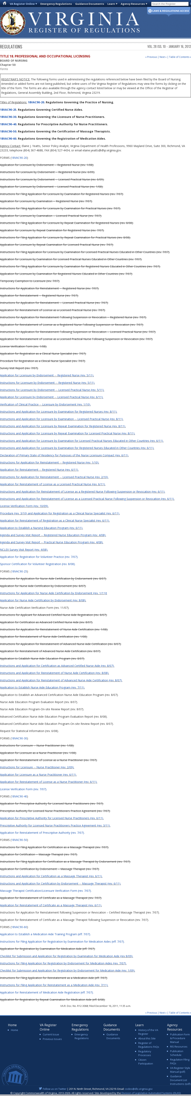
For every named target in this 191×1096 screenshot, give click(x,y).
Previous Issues (52, 1039)
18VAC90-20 (35, 102)
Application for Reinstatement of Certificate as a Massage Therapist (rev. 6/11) (50, 905)
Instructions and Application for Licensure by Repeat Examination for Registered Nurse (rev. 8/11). (63, 426)
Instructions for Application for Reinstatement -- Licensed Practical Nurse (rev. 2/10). (54, 477)
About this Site (147, 1038)
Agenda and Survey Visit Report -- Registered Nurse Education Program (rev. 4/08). (53, 535)
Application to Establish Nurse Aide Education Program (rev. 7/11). (42, 687)
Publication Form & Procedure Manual (180, 1038)
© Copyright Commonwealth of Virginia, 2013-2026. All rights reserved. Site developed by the (95, 1093)
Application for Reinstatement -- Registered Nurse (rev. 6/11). (39, 470)
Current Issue (51, 1034)
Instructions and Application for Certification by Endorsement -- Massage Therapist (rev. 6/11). (60, 883)
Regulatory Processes (144, 1053)
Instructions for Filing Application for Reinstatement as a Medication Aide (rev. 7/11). (54, 985)
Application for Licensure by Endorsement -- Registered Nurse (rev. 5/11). (47, 375)
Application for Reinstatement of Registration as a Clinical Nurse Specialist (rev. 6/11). (55, 520)
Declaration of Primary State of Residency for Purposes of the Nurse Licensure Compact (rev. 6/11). (64, 455)
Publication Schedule (176, 1053)
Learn (111, 4)
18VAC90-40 (8, 124)
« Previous (151, 57)
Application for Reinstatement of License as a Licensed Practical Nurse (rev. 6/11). (52, 484)
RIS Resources (178, 1046)
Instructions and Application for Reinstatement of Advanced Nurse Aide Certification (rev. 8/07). (61, 680)
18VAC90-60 (8, 138)
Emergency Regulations (56, 4)
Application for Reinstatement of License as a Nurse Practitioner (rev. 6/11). (48, 782)
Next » (163, 57)
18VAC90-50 (8, 131)
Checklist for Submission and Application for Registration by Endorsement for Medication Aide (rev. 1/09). (67, 970)
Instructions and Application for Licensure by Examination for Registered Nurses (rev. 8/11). (58, 411)
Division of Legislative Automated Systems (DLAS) (151, 1093)
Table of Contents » (180, 57)
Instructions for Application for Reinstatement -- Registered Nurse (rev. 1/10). (49, 462)
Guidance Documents (89, 4)
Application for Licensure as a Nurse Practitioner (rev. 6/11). (38, 774)
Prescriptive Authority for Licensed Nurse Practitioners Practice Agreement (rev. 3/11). (55, 825)
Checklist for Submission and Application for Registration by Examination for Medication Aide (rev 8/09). (66, 956)
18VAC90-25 (8, 109)
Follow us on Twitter (54, 1089)
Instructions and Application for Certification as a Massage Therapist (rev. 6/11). (51, 876)
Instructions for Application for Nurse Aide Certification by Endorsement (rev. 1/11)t (53, 593)
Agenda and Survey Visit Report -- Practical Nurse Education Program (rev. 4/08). (51, 542)
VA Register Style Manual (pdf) (180, 1069)
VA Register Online (22, 4)
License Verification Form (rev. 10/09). (24, 506)
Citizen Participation (145, 1061)
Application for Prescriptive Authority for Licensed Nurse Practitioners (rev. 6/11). (52, 818)
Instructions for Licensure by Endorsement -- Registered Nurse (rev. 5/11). (47, 383)
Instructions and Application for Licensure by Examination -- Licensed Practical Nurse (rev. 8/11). (61, 419)
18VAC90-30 (8, 117)
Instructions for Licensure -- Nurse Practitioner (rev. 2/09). (37, 767)
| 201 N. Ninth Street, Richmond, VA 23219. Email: (96, 1089)
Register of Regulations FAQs (148, 1045)
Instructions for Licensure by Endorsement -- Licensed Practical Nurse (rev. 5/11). (52, 390)
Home (14, 1030)
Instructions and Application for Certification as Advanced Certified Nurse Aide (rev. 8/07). (57, 666)
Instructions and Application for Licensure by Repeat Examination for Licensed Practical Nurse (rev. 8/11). (67, 433)
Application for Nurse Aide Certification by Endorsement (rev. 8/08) (43, 600)
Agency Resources (133, 4)
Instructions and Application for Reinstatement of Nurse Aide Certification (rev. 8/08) (54, 673)
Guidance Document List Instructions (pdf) (180, 1080)
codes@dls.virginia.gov (139, 1089)
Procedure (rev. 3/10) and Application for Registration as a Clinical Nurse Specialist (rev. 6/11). (60, 513)
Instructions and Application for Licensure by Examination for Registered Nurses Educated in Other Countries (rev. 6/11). (77, 448)
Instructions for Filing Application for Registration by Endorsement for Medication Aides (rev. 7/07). (63, 963)
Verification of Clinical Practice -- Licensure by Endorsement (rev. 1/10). (45, 404)
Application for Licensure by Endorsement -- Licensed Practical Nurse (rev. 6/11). (51, 397)
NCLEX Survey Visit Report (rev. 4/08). (24, 549)
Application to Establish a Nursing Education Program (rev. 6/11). (41, 528)
